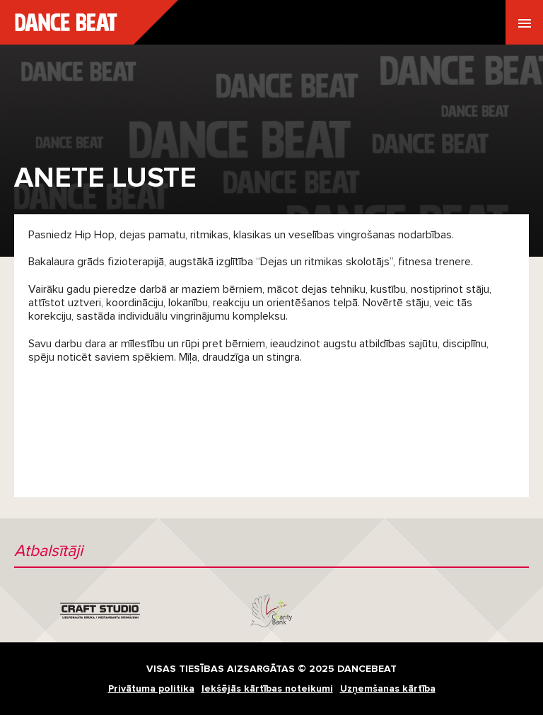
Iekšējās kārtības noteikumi (267, 688)
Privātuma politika (151, 688)
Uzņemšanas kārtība (388, 688)
